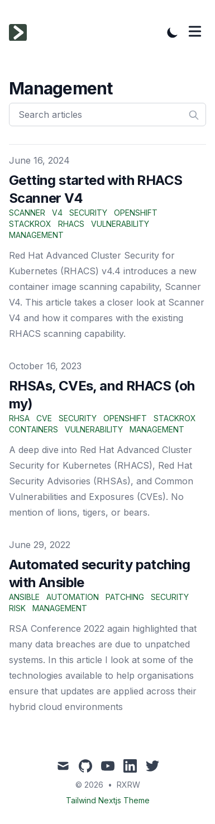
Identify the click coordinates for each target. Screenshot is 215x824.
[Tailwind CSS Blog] (21, 32)
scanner (27, 212)
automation (72, 597)
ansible (24, 597)
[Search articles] (107, 114)
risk (17, 608)
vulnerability (120, 223)
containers (33, 429)
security (88, 212)
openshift (135, 212)
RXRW (128, 784)
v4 (57, 212)
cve (44, 418)
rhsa (19, 418)
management (36, 235)
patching (125, 597)
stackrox (30, 223)
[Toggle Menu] (195, 31)
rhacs (71, 223)
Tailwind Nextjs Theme (108, 800)
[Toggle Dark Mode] (172, 32)
